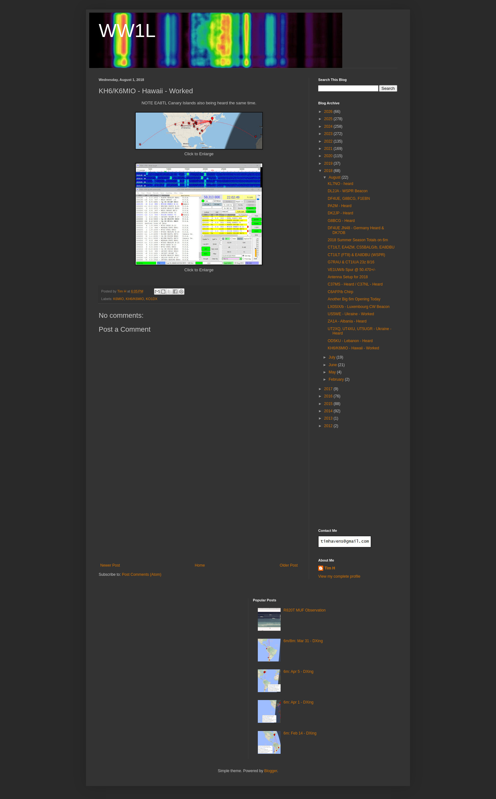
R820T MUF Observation (304, 610)
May (333, 372)
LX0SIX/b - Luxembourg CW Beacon (358, 306)
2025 (329, 119)
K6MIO (118, 299)
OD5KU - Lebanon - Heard (350, 341)
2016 (329, 396)
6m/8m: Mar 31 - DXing (303, 641)
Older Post (289, 565)
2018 (329, 171)
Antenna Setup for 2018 (348, 277)
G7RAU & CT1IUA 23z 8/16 (351, 262)
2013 (329, 418)
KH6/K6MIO (135, 299)
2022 (329, 141)
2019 (329, 163)
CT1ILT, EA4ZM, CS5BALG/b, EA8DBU (361, 247)
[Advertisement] (199, 515)
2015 (329, 404)
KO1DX (152, 299)
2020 (329, 156)
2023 (329, 134)
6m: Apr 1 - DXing (298, 702)
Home (200, 565)
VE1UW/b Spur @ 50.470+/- (351, 269)
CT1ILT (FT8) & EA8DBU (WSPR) (356, 255)
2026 (329, 111)
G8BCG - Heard (341, 220)
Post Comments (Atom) (141, 574)
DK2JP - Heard (340, 213)
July (333, 357)
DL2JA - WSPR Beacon (348, 191)
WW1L (127, 30)
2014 (329, 411)
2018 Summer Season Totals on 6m (358, 240)
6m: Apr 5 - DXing (298, 671)
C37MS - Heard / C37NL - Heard (355, 284)
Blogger (270, 771)
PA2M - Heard (339, 206)
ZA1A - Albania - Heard (347, 321)
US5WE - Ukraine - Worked (351, 314)
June (333, 365)
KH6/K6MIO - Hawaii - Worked (353, 348)
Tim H (330, 568)
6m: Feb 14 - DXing (299, 733)
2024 (329, 126)
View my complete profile (339, 576)
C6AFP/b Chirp (340, 292)
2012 (329, 426)
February (337, 379)
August (335, 177)
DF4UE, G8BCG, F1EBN (349, 198)
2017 (329, 389)
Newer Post (110, 565)
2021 (329, 148)
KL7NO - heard (340, 183)
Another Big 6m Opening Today (354, 299)
